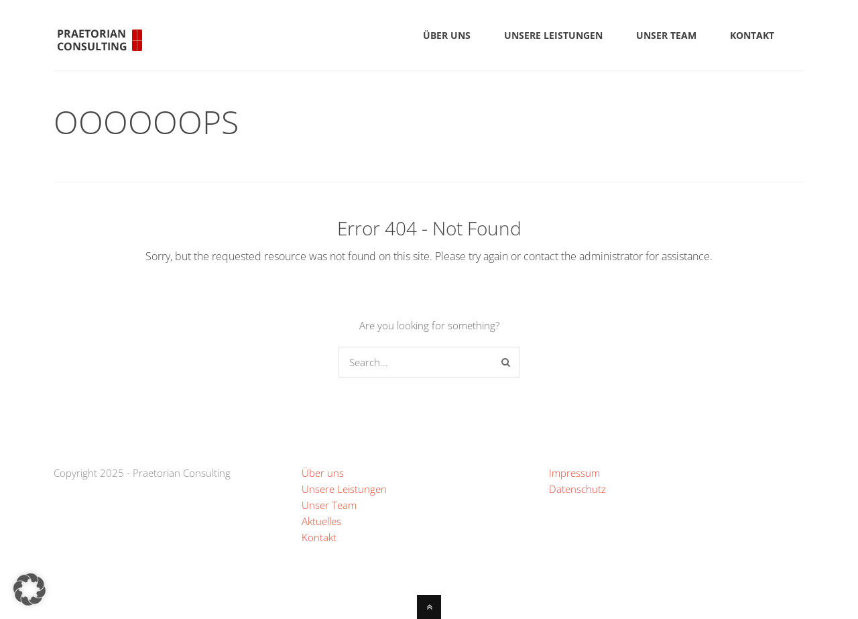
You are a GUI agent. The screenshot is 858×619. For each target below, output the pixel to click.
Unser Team (329, 505)
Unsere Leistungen (344, 489)
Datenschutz (577, 489)
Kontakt (319, 537)
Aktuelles (321, 521)
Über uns (323, 473)
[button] (29, 589)
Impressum (574, 473)
